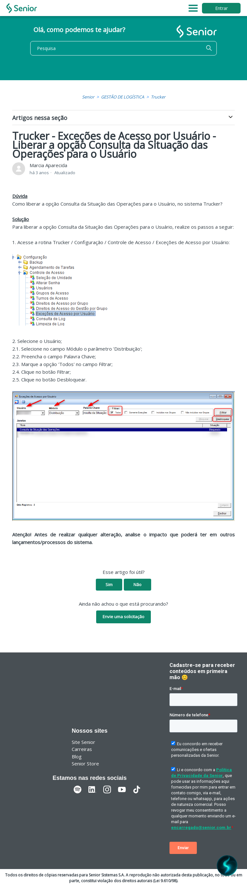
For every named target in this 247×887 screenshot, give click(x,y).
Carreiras (82, 749)
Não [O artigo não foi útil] (137, 584)
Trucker (158, 97)
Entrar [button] (221, 8)
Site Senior (83, 742)
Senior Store (85, 763)
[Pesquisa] (123, 48)
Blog (77, 756)
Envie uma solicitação (123, 616)
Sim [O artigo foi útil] (109, 584)
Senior (88, 97)
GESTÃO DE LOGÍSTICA (122, 97)
